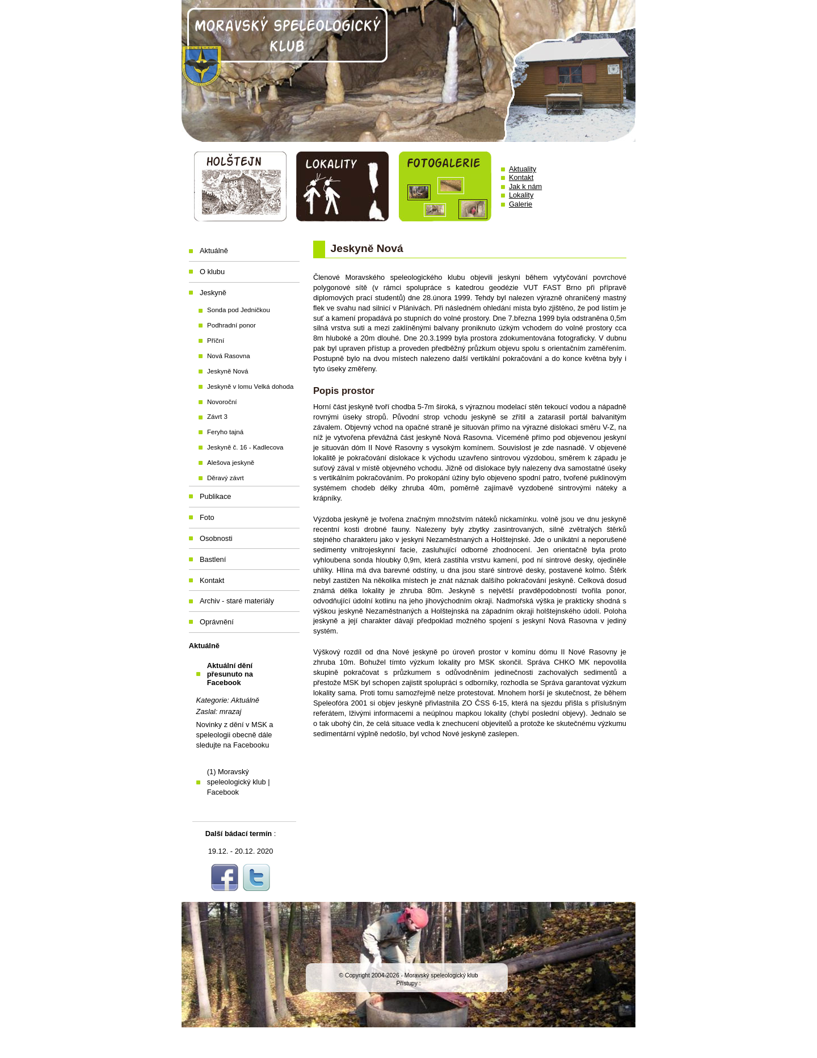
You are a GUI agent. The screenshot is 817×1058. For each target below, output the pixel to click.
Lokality (521, 195)
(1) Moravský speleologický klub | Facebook (238, 781)
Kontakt (521, 177)
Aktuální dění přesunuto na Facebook (230, 674)
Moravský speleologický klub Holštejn (408, 71)
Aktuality (522, 169)
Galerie (520, 204)
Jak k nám (525, 186)
